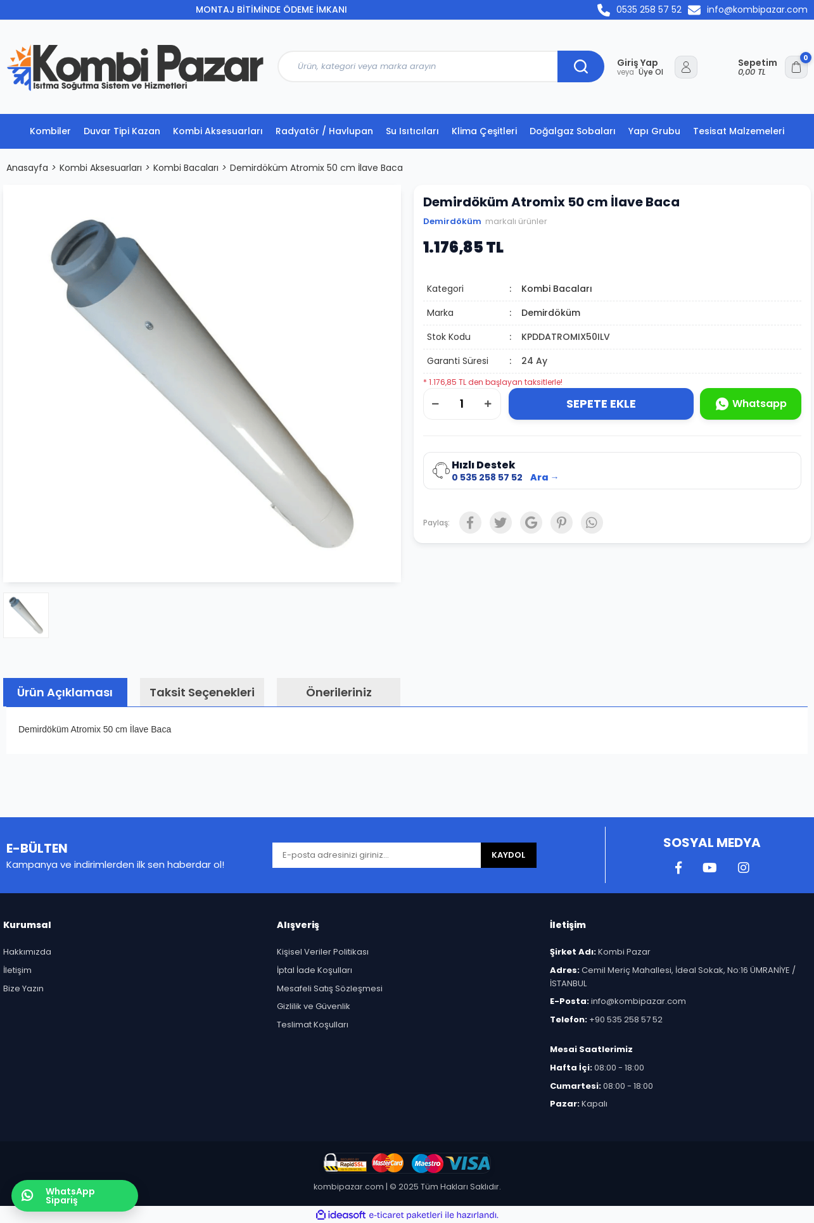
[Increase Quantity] (488, 404)
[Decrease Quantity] (436, 404)
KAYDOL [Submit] (508, 855)
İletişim (17, 970)
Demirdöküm (452, 221)
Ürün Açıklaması (65, 692)
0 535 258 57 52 (487, 477)
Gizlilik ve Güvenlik (313, 1006)
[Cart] (773, 67)
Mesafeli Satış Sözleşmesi (330, 988)
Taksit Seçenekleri (202, 692)
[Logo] (135, 67)
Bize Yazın (23, 988)
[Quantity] (462, 403)
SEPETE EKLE (601, 403)
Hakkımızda (27, 952)
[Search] (440, 66)
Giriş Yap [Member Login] (637, 63)
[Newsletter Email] (376, 855)
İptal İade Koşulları (314, 970)
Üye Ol (640, 72)
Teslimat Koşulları (312, 1025)
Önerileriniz (339, 692)
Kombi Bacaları (556, 288)
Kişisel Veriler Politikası (323, 952)
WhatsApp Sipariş (58, 1196)
